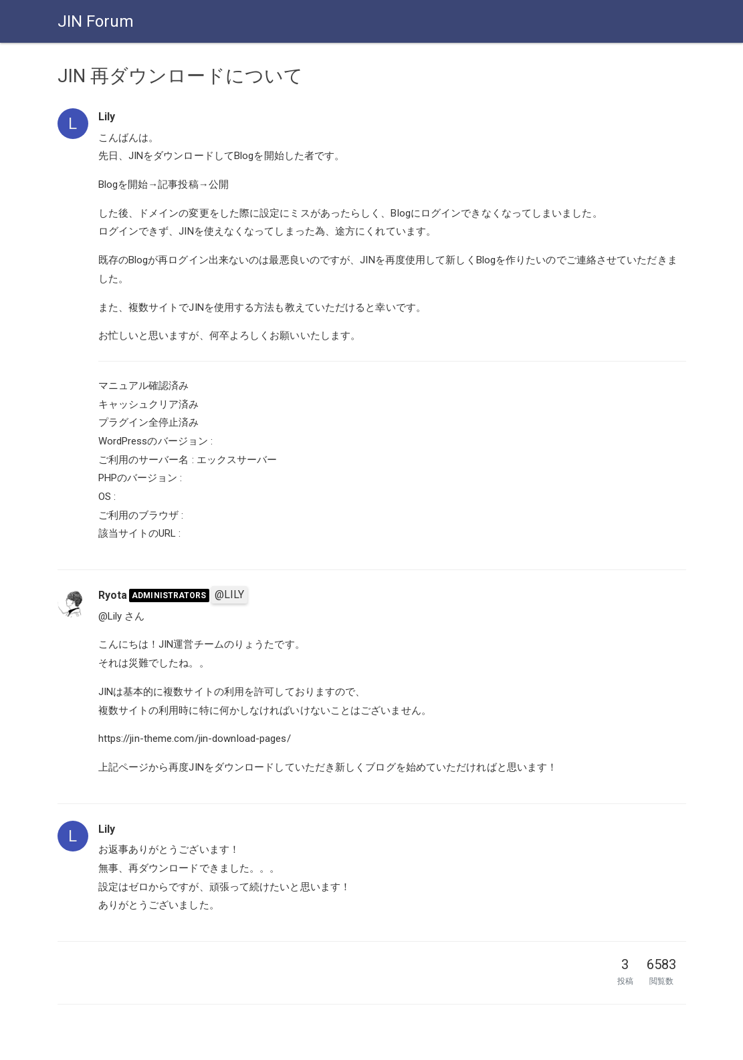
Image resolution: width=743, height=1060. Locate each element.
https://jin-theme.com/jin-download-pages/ (194, 739)
